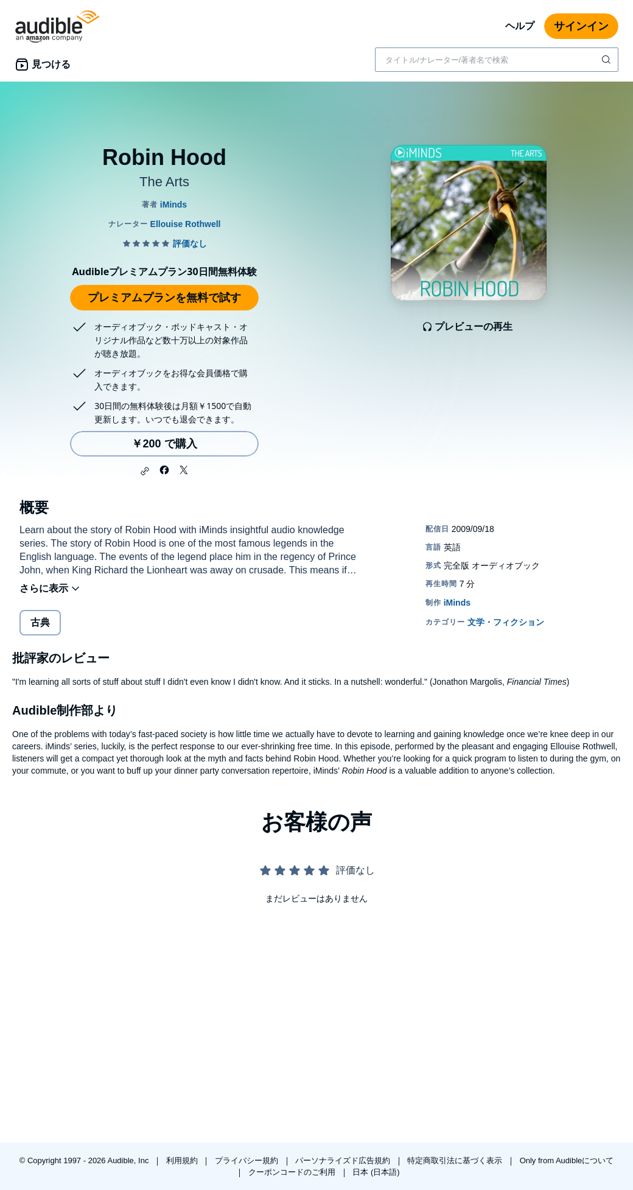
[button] (145, 471)
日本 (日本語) (375, 1172)
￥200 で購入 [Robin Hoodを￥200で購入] (164, 444)
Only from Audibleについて (567, 1160)
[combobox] (496, 59)
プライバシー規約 (248, 1160)
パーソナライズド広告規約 (344, 1160)
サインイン (581, 26)
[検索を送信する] (607, 59)
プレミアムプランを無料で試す (164, 298)
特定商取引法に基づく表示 (456, 1160)
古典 (40, 622)
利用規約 (183, 1160)
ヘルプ (519, 26)
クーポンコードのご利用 (293, 1172)
